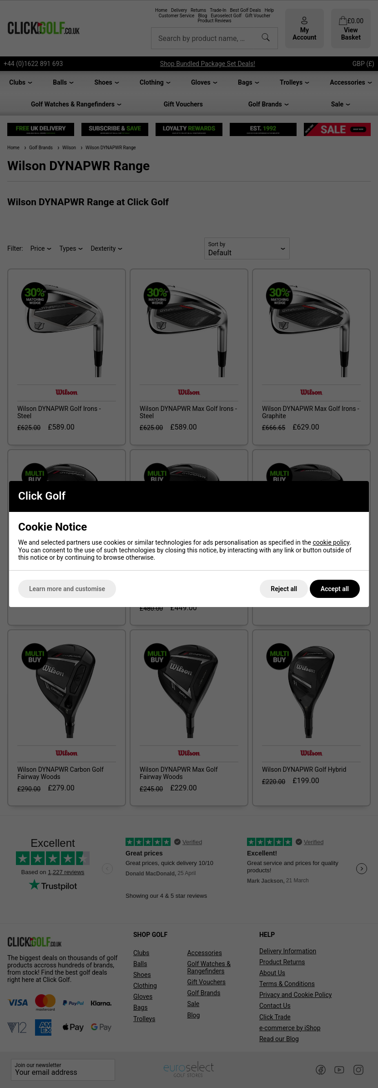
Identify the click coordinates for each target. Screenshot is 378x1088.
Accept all (335, 588)
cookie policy (330, 542)
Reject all (284, 588)
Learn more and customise (67, 588)
